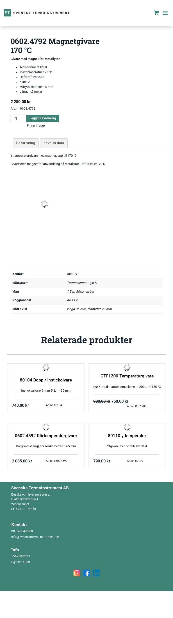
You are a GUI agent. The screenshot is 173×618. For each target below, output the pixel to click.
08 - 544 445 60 (22, 531)
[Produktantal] (18, 118)
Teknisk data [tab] (54, 143)
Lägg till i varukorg (43, 118)
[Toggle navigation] (165, 13)
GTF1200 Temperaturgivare (127, 376)
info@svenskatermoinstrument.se (35, 537)
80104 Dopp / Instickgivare (46, 380)
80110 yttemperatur (127, 435)
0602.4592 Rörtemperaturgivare (46, 435)
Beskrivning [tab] (25, 143)
